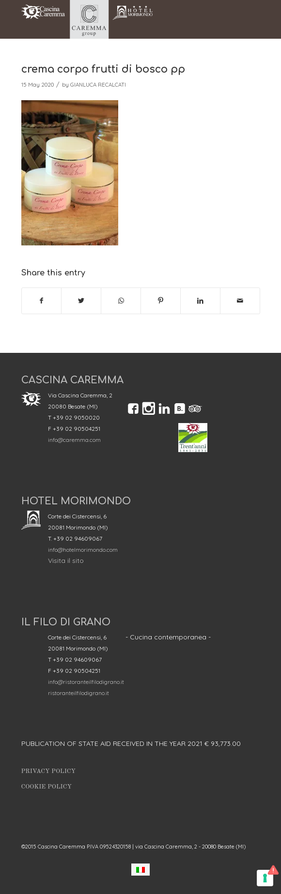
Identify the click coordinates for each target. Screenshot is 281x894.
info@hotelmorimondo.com (83, 549)
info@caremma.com (74, 439)
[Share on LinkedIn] (200, 301)
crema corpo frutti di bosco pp (103, 69)
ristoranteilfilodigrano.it (78, 693)
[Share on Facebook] (42, 301)
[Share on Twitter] (81, 301)
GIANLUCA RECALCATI (98, 84)
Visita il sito (66, 560)
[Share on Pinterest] (160, 301)
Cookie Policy (46, 787)
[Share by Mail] (240, 301)
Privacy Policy (48, 771)
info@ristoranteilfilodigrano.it (86, 681)
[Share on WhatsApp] (120, 301)
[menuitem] (140, 870)
